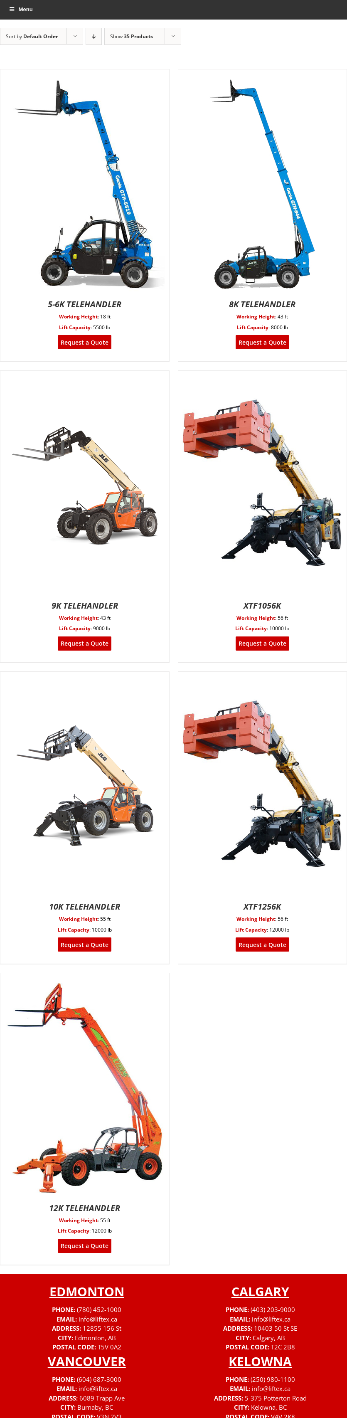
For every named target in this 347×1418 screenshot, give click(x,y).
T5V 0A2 (109, 1347)
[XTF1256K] (262, 677)
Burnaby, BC (95, 1407)
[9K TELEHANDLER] (85, 376)
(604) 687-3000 (99, 1379)
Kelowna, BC (269, 1407)
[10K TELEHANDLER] (85, 677)
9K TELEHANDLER (85, 605)
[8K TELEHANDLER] (262, 74)
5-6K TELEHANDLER (84, 304)
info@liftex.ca (98, 1319)
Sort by (32, 36)
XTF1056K (262, 605)
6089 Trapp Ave (102, 1398)
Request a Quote (84, 342)
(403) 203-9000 (273, 1309)
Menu (20, 9)
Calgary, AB (269, 1338)
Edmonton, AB (95, 1338)
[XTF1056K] (262, 376)
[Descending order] (94, 36)
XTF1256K (262, 906)
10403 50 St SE (275, 1328)
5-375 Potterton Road (276, 1398)
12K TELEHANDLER (84, 1207)
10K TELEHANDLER (84, 906)
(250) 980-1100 (273, 1379)
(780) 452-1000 (99, 1309)
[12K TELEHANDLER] (85, 978)
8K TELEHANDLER (262, 304)
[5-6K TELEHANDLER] (85, 74)
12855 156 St (102, 1328)
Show (131, 36)
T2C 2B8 (283, 1347)
